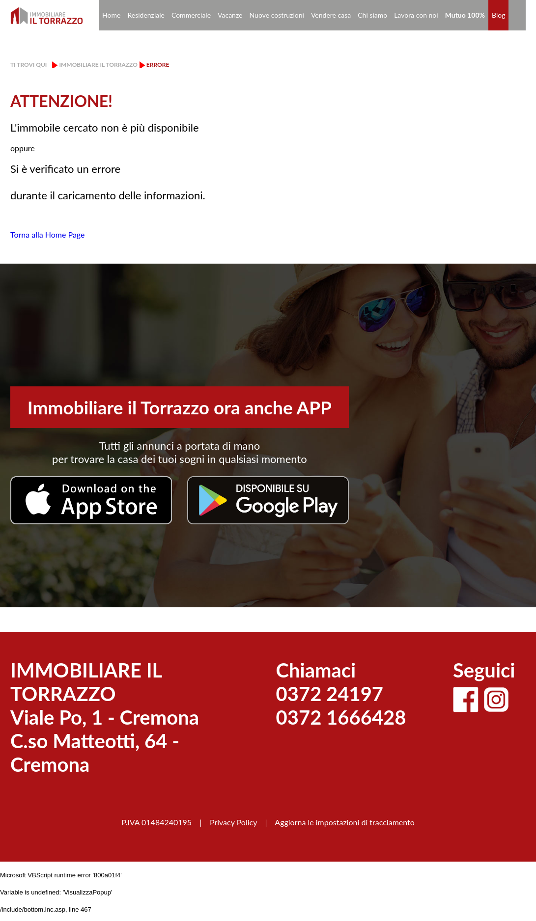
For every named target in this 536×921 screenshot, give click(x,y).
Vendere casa (331, 15)
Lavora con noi (416, 15)
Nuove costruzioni (277, 15)
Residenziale (146, 15)
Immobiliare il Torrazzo (98, 64)
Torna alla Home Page (47, 234)
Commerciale (191, 15)
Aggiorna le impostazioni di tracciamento (345, 822)
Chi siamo (372, 15)
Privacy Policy (233, 822)
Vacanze (230, 15)
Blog (498, 15)
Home (111, 15)
